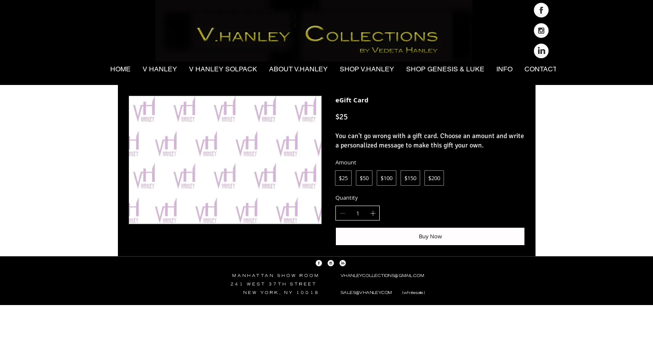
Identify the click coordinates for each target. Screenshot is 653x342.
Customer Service (261, 339)
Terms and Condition (377, 339)
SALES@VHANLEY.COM (366, 292)
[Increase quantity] (373, 213)
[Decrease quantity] (342, 213)
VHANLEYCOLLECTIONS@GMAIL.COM (382, 275)
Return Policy (319, 339)
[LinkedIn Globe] (541, 52)
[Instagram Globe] (541, 31)
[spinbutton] (358, 213)
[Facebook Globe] (541, 11)
